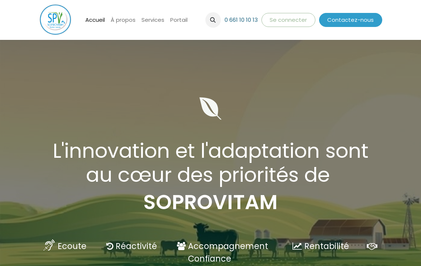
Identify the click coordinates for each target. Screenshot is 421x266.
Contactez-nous (350, 20)
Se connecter (288, 20)
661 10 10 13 (243, 20)
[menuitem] (95, 20)
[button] (213, 20)
